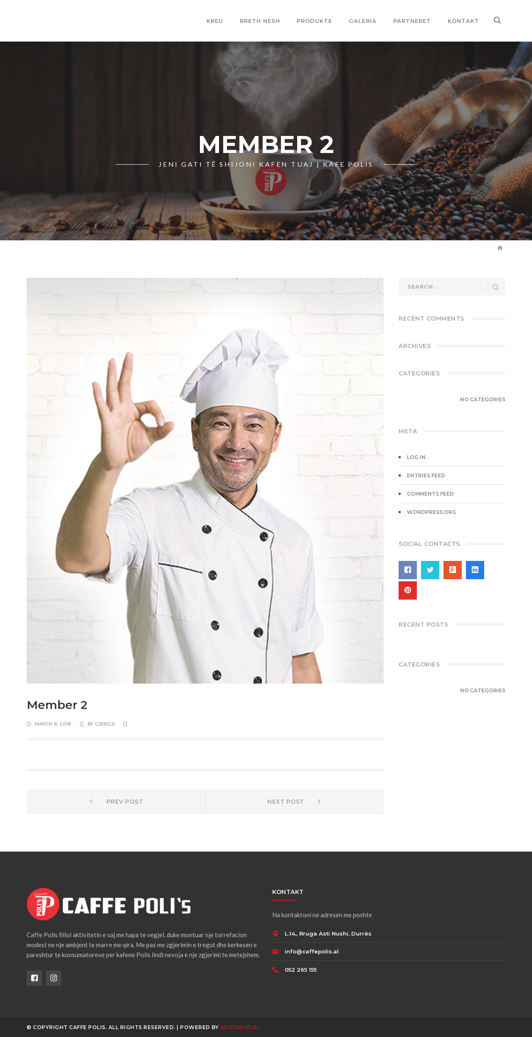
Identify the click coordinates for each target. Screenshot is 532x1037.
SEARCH (496, 287)
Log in (416, 457)
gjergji (105, 724)
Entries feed (426, 475)
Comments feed (430, 494)
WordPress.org (431, 512)
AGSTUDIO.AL (240, 1027)
